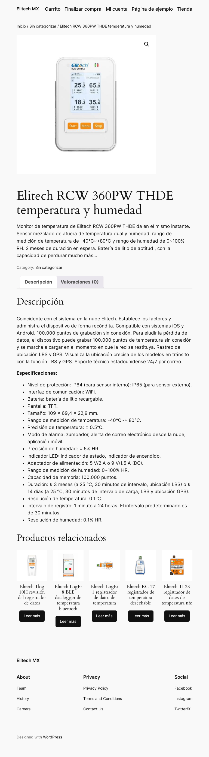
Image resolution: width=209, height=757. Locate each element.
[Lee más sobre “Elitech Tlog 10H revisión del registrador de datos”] (32, 616)
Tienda (184, 9)
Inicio (21, 26)
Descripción (38, 282)
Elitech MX (28, 8)
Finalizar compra (83, 9)
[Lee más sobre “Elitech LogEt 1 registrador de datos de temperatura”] (104, 616)
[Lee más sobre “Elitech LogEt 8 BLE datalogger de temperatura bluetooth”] (68, 621)
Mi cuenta (117, 9)
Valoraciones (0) (80, 282)
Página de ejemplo (152, 9)
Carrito (52, 9)
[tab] (38, 282)
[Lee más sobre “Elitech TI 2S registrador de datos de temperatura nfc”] (177, 616)
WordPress (52, 737)
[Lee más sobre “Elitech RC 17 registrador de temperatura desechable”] (140, 616)
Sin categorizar (42, 26)
